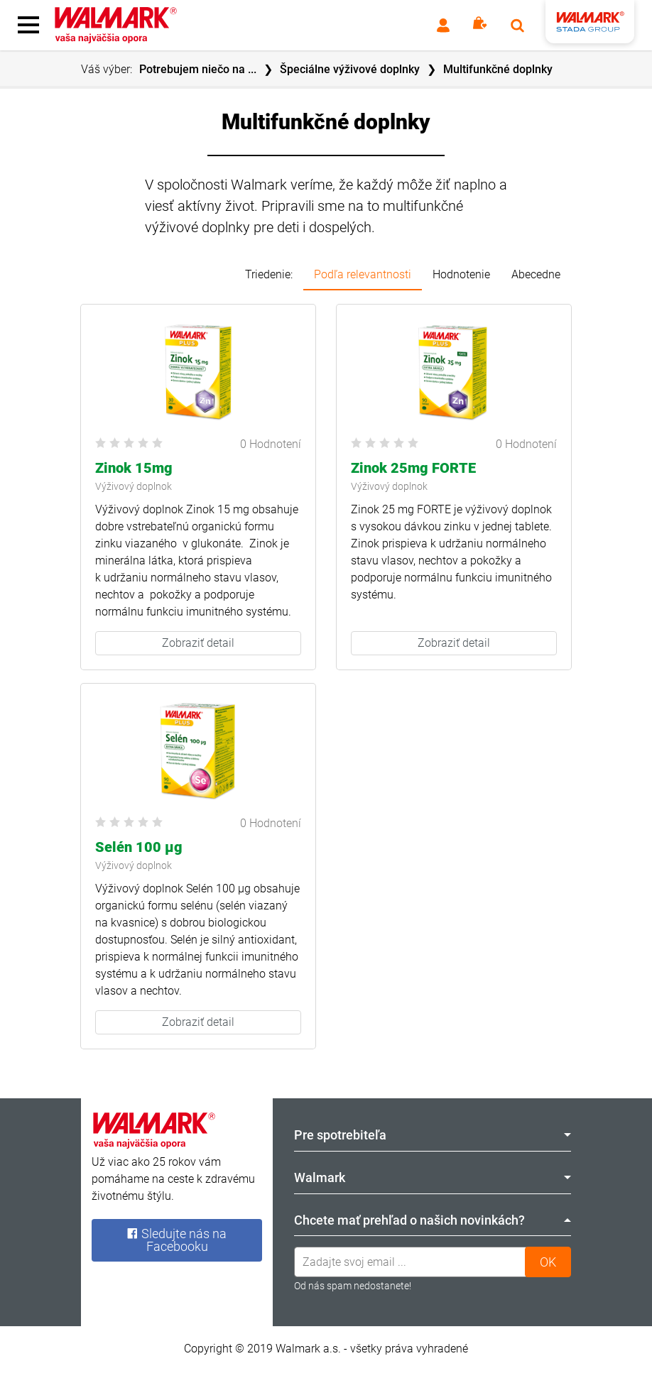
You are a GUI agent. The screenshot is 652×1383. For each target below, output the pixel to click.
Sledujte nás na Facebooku (176, 1240)
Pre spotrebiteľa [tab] (432, 1134)
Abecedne (535, 274)
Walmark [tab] (432, 1177)
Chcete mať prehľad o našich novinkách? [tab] (432, 1220)
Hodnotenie (461, 274)
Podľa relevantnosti (362, 274)
